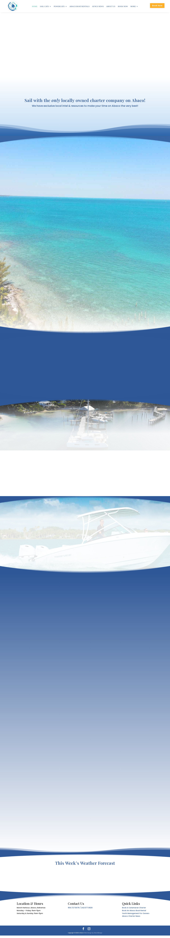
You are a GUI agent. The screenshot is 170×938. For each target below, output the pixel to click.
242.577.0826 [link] (87, 910)
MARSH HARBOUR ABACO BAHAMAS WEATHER (85, 879)
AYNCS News (98, 6)
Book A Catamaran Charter (134, 910)
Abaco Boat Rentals (80, 6)
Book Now (123, 6)
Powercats (59, 6)
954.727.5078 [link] (73, 910)
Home (34, 6)
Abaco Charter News (131, 919)
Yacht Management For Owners (135, 916)
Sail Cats (44, 6)
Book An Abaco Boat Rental (134, 913)
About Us (110, 6)
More (133, 6)
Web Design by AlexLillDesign (93, 935)
